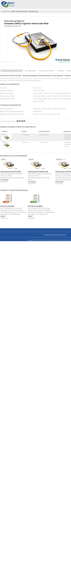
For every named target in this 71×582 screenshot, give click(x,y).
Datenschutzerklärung (58, 235)
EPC (1, 206)
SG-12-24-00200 (9, 206)
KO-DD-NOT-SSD (42, 172)
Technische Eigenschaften (12, 71)
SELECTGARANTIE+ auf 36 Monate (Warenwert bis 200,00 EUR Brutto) (39, 209)
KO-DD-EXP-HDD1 (44, 142)
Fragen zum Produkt (47, 71)
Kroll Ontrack (25, 135)
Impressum (47, 235)
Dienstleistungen (22, 11)
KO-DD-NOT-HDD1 (44, 135)
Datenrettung (33, 11)
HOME (13, 11)
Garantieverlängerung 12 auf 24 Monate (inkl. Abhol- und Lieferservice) (13, 213)
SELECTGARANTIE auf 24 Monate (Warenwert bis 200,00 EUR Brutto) (11, 209)
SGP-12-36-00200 (36, 206)
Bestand (61, 71)
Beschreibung (30, 71)
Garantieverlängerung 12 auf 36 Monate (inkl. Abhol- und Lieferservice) (41, 213)
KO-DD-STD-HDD (15, 172)
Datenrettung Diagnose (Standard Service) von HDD (11, 175)
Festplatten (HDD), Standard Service (12, 178)
